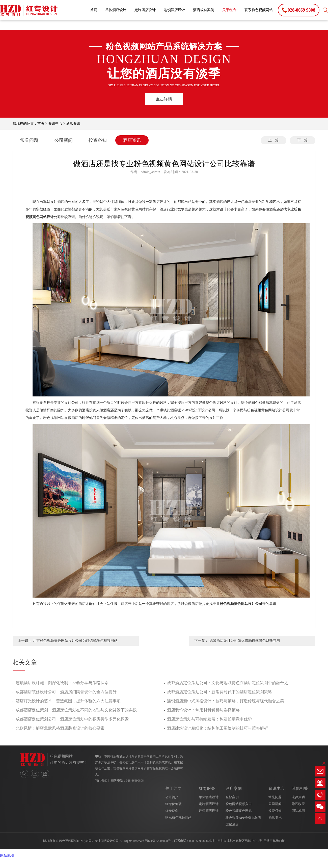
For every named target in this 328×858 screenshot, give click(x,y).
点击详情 (164, 99)
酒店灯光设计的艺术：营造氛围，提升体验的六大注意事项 (68, 701)
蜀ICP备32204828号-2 (159, 841)
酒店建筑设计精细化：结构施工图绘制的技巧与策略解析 (217, 728)
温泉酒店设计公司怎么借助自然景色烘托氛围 (244, 640)
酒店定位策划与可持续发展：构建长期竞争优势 (209, 719)
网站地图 (298, 811)
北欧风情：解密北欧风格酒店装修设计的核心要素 (60, 728)
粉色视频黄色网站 (239, 811)
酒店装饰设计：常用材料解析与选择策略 (203, 710)
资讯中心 (55, 123)
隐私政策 (298, 804)
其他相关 (300, 788)
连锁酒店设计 (174, 10)
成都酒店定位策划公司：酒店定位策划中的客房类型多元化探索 (72, 719)
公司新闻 (63, 140)
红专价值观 (173, 804)
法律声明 (298, 797)
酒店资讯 (73, 123)
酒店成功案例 (203, 10)
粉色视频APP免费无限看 (243, 817)
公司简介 (171, 797)
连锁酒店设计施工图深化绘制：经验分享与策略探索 (62, 683)
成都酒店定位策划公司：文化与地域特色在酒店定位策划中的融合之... (229, 683)
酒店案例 (234, 788)
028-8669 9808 (198, 841)
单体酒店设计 (115, 10)
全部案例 (232, 797)
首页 (93, 10)
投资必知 (98, 140)
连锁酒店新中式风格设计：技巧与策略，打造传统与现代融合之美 (225, 701)
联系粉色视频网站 (258, 10)
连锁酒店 (232, 824)
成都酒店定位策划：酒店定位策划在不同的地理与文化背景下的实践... (78, 710)
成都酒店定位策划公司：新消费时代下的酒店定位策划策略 (219, 692)
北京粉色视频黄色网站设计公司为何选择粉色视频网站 (75, 640)
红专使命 (171, 811)
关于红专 (229, 10)
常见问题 (29, 140)
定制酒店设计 (145, 10)
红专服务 (207, 788)
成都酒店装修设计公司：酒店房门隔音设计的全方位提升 (66, 692)
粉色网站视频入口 (239, 804)
